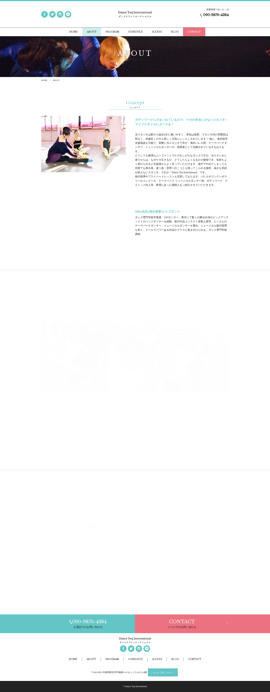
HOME (44, 80)
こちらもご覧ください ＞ (163, 672)
